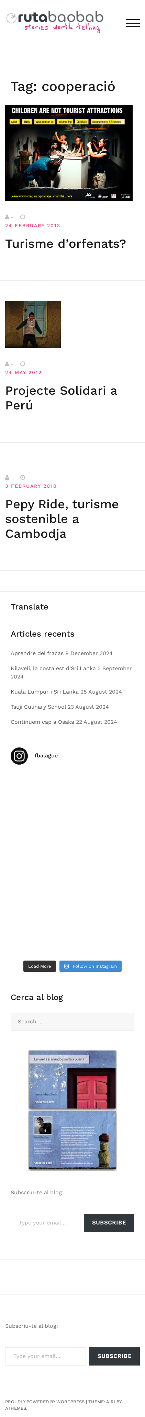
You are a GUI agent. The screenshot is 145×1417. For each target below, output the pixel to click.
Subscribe (109, 1222)
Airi (110, 1401)
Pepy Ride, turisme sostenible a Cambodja (62, 519)
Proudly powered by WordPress (45, 1401)
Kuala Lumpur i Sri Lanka (45, 691)
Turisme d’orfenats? (65, 243)
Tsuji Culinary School (38, 707)
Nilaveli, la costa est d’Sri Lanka (53, 668)
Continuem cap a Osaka (42, 722)
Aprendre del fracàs (37, 653)
